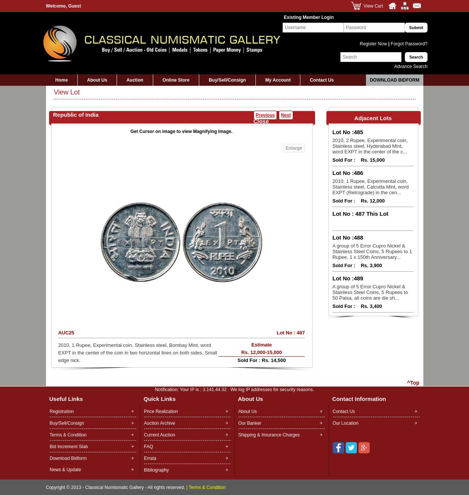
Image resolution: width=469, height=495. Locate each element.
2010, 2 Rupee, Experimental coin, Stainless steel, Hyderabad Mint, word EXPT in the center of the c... (369, 146)
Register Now (374, 43)
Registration (62, 411)
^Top (413, 383)
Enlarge (294, 148)
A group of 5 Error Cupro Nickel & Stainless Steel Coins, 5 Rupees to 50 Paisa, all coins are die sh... (370, 292)
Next (286, 115)
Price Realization (161, 411)
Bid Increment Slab (69, 446)
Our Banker (249, 423)
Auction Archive (159, 423)
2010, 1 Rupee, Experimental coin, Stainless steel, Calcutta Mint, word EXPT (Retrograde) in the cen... (370, 186)
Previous (265, 115)
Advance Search (410, 66)
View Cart (373, 6)
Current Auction (159, 435)
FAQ (148, 446)
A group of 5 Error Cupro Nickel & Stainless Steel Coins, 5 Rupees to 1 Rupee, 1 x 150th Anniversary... (372, 251)
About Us (97, 80)
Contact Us (322, 80)
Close (261, 121)
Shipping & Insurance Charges (269, 435)
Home (61, 80)
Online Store (176, 80)
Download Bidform (394, 80)
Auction (134, 80)
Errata (150, 458)
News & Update (65, 469)
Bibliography (156, 470)
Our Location (346, 423)
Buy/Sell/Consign (227, 80)
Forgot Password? (408, 43)
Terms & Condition (68, 435)
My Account (278, 80)
